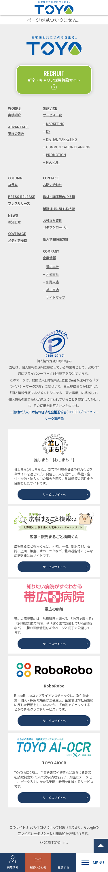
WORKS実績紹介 (14, 111)
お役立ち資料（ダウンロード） (55, 223)
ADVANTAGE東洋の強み (18, 130)
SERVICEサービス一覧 (52, 111)
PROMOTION (56, 154)
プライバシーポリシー (34, 833)
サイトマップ (55, 297)
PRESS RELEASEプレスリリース (21, 200)
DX (48, 131)
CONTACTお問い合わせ (52, 181)
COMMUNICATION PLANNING (68, 147)
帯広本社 (52, 266)
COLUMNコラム (15, 181)
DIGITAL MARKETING (61, 139)
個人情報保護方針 (55, 239)
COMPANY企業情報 (51, 254)
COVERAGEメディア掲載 (17, 237)
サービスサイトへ (54, 494)
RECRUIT (53, 162)
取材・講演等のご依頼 (59, 196)
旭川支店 (52, 289)
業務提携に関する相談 (59, 208)
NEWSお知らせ (14, 218)
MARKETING (55, 123)
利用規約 (59, 833)
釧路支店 (52, 282)
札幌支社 (52, 274)
